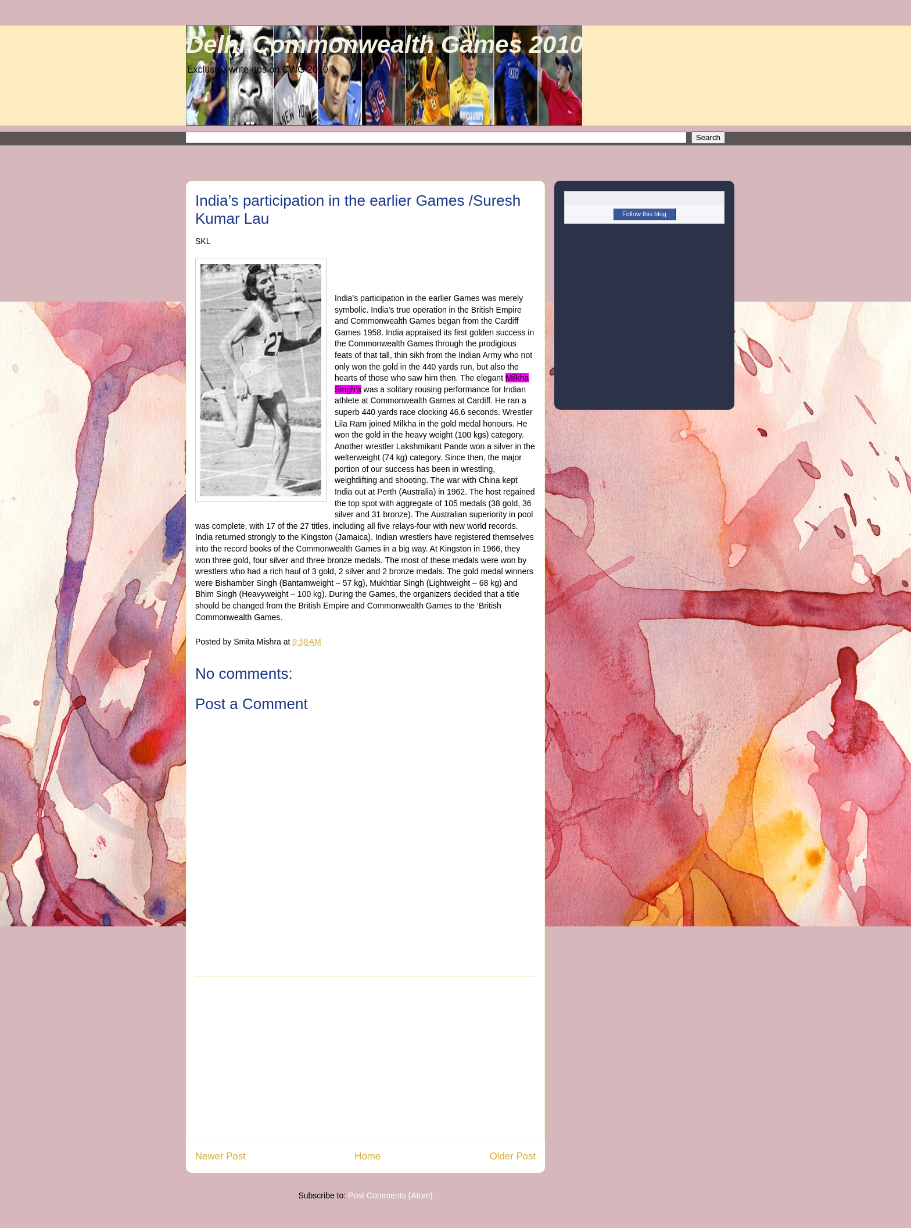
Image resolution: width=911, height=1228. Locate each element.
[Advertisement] (365, 1058)
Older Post (513, 1156)
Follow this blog (644, 213)
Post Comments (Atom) (390, 1195)
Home (367, 1156)
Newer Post (220, 1156)
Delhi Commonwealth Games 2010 (384, 44)
